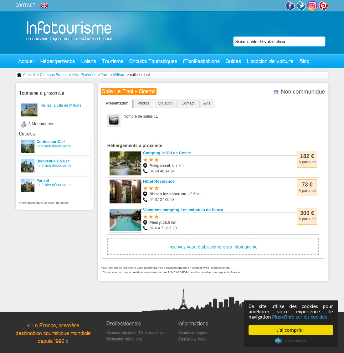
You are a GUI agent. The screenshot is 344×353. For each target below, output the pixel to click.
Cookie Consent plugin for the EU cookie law (290, 340)
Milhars (119, 75)
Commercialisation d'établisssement (136, 332)
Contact (188, 103)
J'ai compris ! (291, 330)
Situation (165, 103)
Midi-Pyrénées (84, 75)
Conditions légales (193, 332)
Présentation (117, 103)
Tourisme (112, 61)
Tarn (104, 75)
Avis (206, 103)
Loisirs (88, 61)
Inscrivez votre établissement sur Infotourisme (213, 246)
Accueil (26, 61)
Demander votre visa (124, 339)
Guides (233, 61)
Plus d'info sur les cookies (299, 317)
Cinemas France (54, 75)
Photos (143, 103)
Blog (305, 61)
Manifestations (201, 61)
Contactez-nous (192, 339)
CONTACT (26, 5)
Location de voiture (270, 61)
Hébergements (57, 61)
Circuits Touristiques (153, 61)
